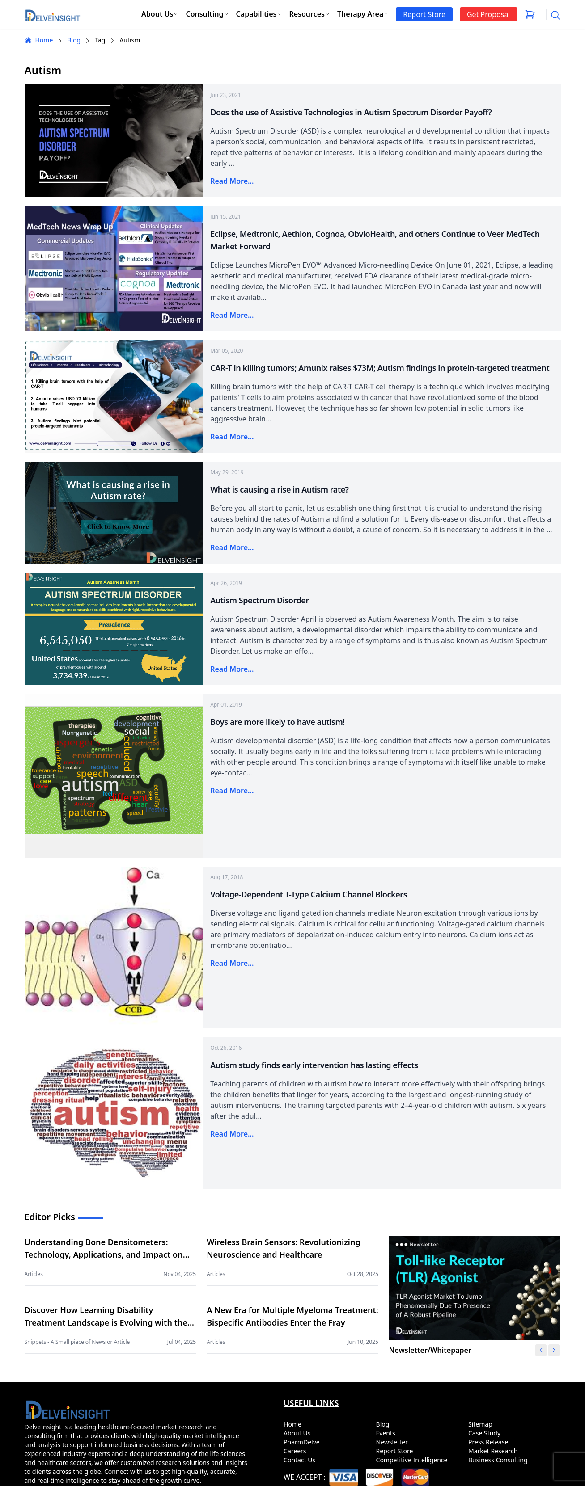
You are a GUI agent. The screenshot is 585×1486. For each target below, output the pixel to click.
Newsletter (393, 1442)
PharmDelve (303, 1442)
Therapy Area (363, 14)
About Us (159, 14)
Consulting (207, 14)
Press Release (490, 1442)
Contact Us (301, 1460)
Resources (309, 14)
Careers (296, 1451)
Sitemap (482, 1424)
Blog (74, 40)
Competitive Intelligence (413, 1460)
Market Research (494, 1451)
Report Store (396, 1451)
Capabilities (259, 14)
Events (387, 1433)
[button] (554, 1350)
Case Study (486, 1433)
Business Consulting (499, 1460)
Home (39, 40)
